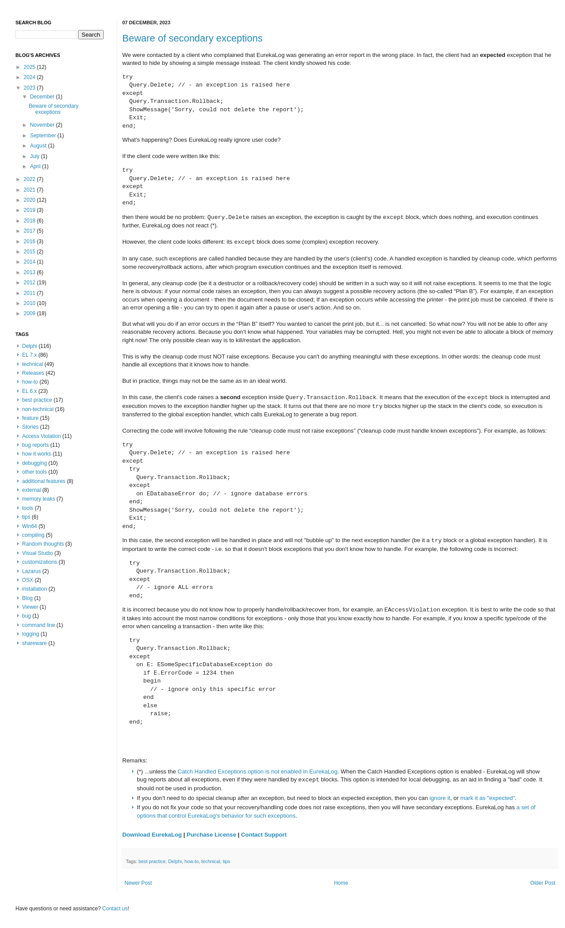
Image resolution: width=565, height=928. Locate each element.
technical (210, 861)
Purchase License (211, 834)
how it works (36, 454)
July (35, 156)
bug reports (35, 445)
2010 (30, 303)
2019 (30, 210)
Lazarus (31, 571)
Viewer (30, 607)
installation (34, 589)
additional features (43, 481)
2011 (30, 293)
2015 (30, 252)
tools (27, 508)
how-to (192, 861)
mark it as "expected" (487, 798)
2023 (30, 88)
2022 (30, 179)
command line (38, 625)
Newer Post (138, 883)
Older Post (542, 883)
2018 (30, 221)
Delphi (175, 861)
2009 (30, 313)
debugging (34, 463)
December (43, 97)
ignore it (439, 798)
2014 (30, 262)
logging (30, 634)
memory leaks (38, 499)
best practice (152, 861)
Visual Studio (37, 553)
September (43, 135)
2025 (30, 67)
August (39, 146)
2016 (30, 241)
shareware (34, 643)
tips (226, 861)
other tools (34, 472)
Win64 (29, 526)
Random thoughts (43, 544)
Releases (33, 373)
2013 (30, 272)
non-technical (37, 409)
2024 (30, 77)
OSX (27, 580)
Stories (30, 427)
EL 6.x (29, 391)
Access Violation (41, 436)
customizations (39, 562)
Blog (27, 598)
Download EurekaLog (152, 834)
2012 (30, 282)
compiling (33, 535)
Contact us (115, 908)
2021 (30, 190)
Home (341, 883)
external (31, 490)
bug (26, 616)
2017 (30, 231)
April (36, 166)
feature (30, 418)
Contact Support (263, 834)
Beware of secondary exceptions (192, 38)
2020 (30, 200)
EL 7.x (29, 355)
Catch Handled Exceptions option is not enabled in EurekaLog (257, 771)
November (43, 125)
